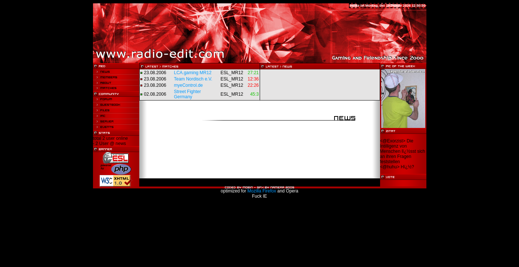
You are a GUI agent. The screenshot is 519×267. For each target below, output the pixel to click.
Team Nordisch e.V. (193, 79)
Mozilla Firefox (261, 191)
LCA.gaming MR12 (193, 72)
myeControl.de (188, 85)
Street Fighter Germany (187, 94)
